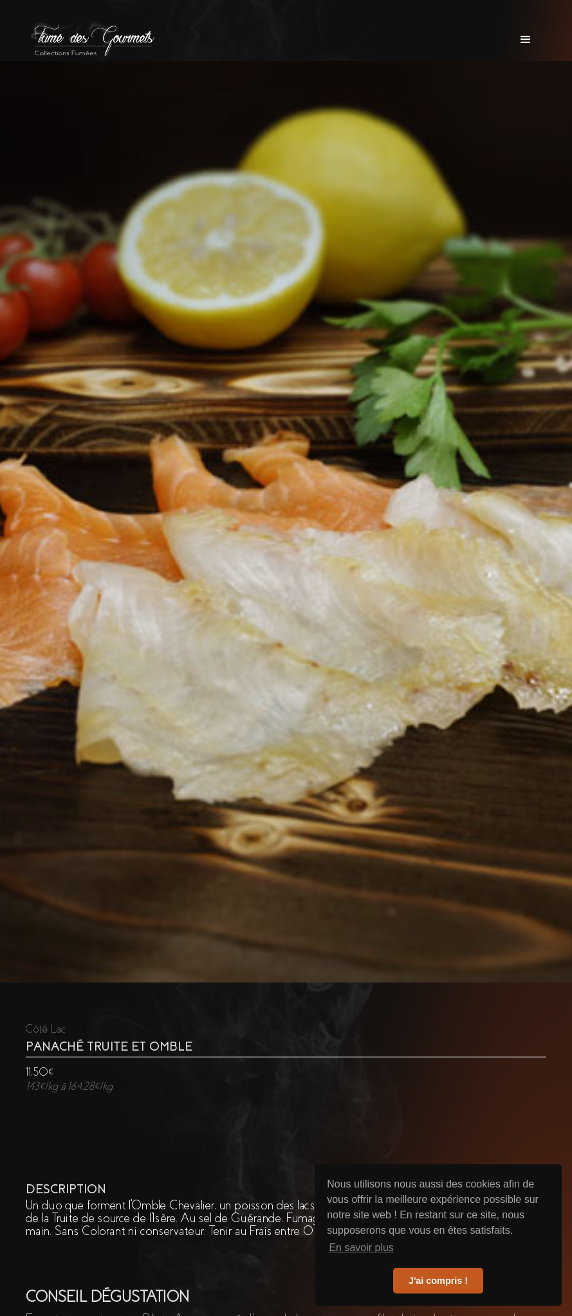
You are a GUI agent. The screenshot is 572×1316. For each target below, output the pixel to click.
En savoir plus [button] (361, 1247)
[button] (525, 40)
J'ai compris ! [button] (438, 1281)
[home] (93, 40)
